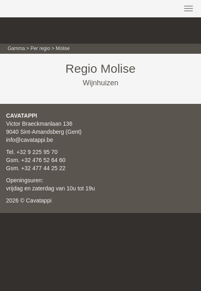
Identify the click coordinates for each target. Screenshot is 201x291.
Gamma (16, 48)
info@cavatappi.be (29, 140)
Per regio (40, 48)
